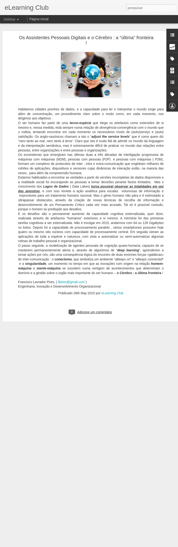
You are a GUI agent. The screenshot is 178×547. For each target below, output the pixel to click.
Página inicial (39, 19)
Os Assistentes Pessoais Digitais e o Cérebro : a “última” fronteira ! (86, 40)
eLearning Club (113, 292)
